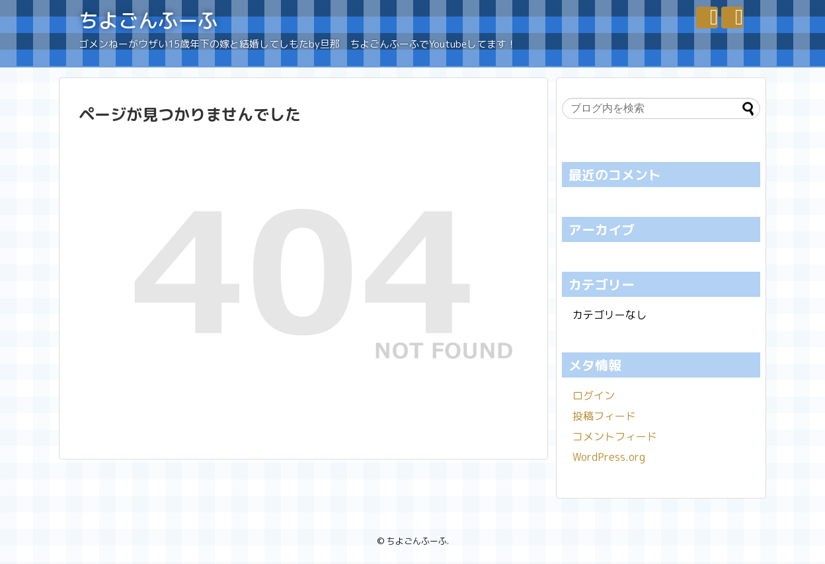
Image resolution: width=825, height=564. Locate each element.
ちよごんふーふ (148, 20)
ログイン (593, 395)
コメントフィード (614, 436)
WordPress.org (608, 457)
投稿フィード (604, 416)
